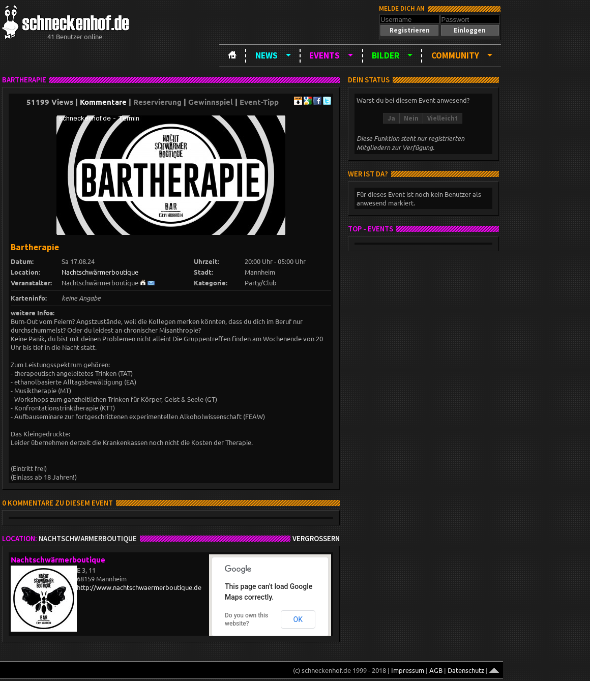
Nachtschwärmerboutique (100, 272)
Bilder (385, 55)
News (266, 55)
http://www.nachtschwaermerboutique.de (139, 587)
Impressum (407, 670)
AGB (435, 670)
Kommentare (103, 102)
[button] (409, 30)
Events (324, 55)
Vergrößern (316, 538)
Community (455, 55)
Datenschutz (466, 670)
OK (298, 619)
